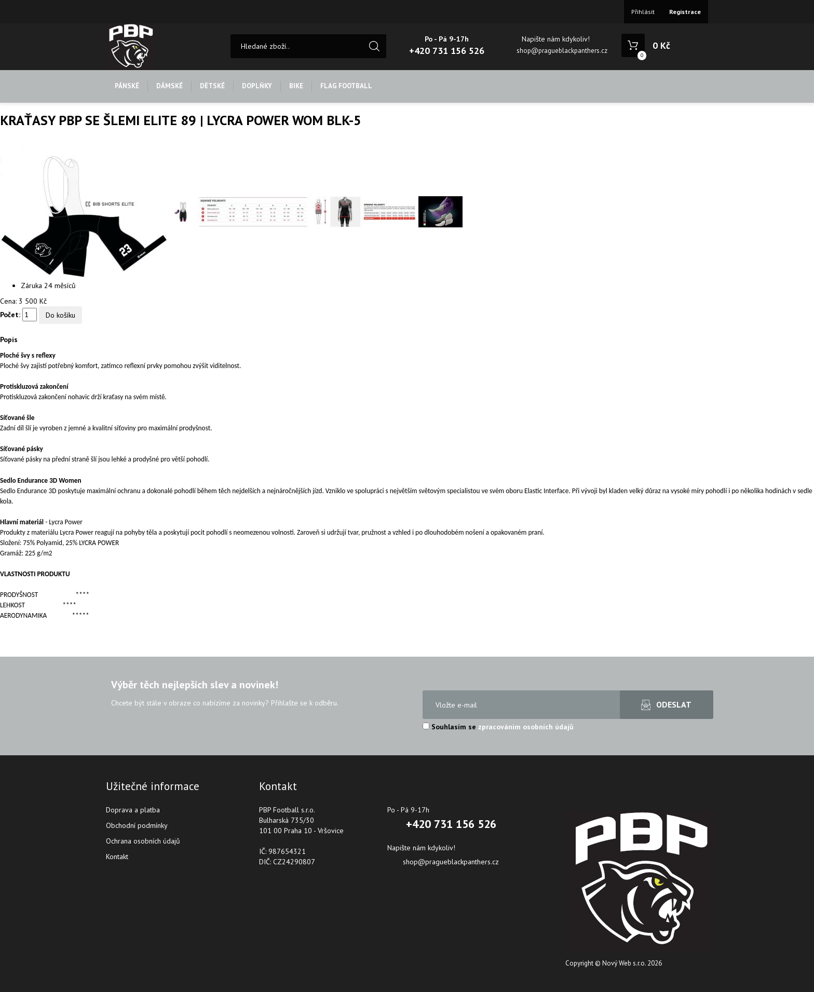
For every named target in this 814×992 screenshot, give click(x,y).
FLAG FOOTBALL (346, 85)
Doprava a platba (133, 809)
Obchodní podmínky (137, 825)
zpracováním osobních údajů (526, 726)
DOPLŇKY (257, 85)
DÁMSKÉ (169, 85)
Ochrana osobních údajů (143, 841)
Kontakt (117, 856)
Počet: (10, 314)
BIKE (296, 85)
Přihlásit (643, 12)
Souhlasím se (498, 726)
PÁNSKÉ (127, 85)
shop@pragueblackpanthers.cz (562, 50)
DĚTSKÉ (212, 85)
